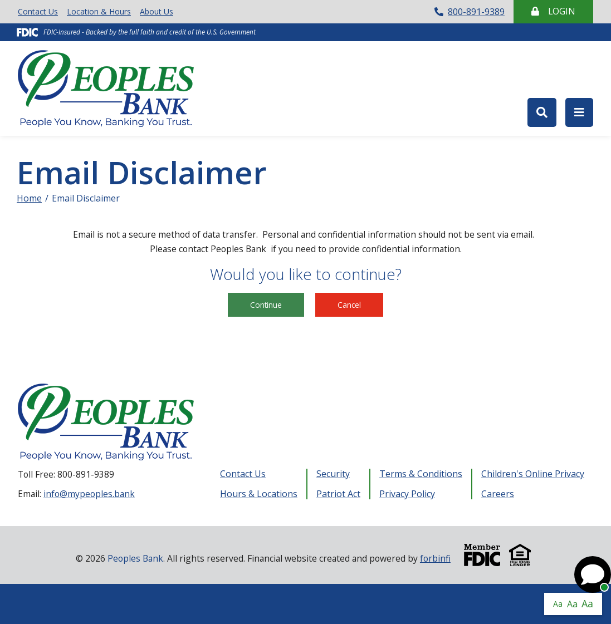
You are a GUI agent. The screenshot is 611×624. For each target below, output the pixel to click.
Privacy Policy (407, 494)
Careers (497, 494)
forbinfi (435, 558)
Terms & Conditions (420, 474)
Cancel (349, 304)
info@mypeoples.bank (89, 494)
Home (29, 198)
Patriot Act (338, 494)
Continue (266, 304)
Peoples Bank (110, 88)
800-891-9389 (469, 12)
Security (333, 474)
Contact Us (38, 11)
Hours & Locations (258, 494)
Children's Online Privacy (532, 474)
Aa (558, 603)
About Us (156, 11)
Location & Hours (99, 11)
